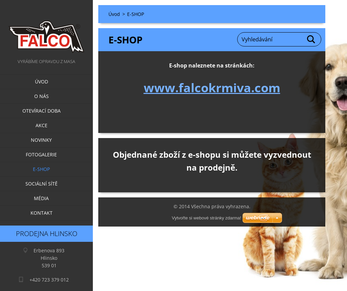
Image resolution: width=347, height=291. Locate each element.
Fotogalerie (41, 154)
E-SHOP (41, 169)
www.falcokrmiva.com (212, 87)
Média (41, 198)
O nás (41, 96)
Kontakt (41, 213)
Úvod (41, 81)
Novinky (41, 140)
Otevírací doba (41, 111)
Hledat (311, 39)
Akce (41, 125)
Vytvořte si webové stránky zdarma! (206, 217)
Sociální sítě (41, 183)
